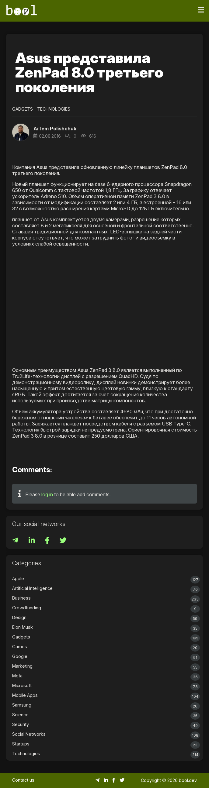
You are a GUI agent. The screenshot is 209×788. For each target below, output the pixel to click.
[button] (20, 132)
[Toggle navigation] (201, 10)
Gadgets (22, 109)
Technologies (53, 109)
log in (47, 494)
